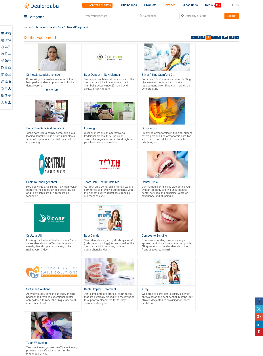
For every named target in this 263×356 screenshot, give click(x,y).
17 (225, 37)
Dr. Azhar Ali (88, 184)
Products (150, 5)
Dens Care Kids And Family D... (208, 74)
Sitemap (120, 335)
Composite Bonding (202, 184)
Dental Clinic (34, 184)
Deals (209, 5)
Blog (118, 331)
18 (231, 37)
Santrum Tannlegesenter (150, 129)
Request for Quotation (157, 315)
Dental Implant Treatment (97, 238)
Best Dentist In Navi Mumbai (99, 74)
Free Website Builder (87, 318)
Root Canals (142, 184)
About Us (120, 314)
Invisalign (32, 129)
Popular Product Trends (159, 311)
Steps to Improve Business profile (218, 304)
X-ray (138, 238)
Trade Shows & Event (157, 329)
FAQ (117, 340)
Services (170, 5)
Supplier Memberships (215, 314)
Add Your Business (213, 323)
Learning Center (211, 310)
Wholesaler (151, 307)
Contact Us (122, 327)
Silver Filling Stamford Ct (151, 74)
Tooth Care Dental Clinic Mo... (207, 129)
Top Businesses (154, 324)
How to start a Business (216, 328)
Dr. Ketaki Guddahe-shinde (43, 74)
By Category (151, 302)
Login (235, 5)
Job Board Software (93, 328)
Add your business (96, 5)
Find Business (152, 320)
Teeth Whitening (199, 238)
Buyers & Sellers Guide (125, 308)
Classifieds (190, 5)
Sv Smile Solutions (38, 238)
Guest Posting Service (123, 320)
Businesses (129, 5)
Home (27, 27)
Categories (34, 17)
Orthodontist (89, 129)
